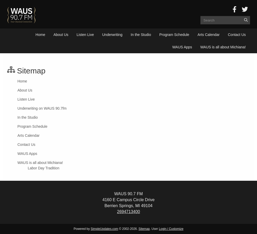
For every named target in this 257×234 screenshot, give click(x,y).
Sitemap (144, 229)
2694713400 (128, 211)
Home (40, 35)
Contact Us (237, 35)
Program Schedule (174, 35)
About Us (60, 35)
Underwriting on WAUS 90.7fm (42, 108)
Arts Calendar (209, 35)
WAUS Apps (182, 47)
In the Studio (141, 35)
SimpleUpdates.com (104, 229)
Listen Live (85, 35)
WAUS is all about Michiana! (223, 47)
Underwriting (112, 35)
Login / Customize (171, 229)
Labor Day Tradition (43, 168)
